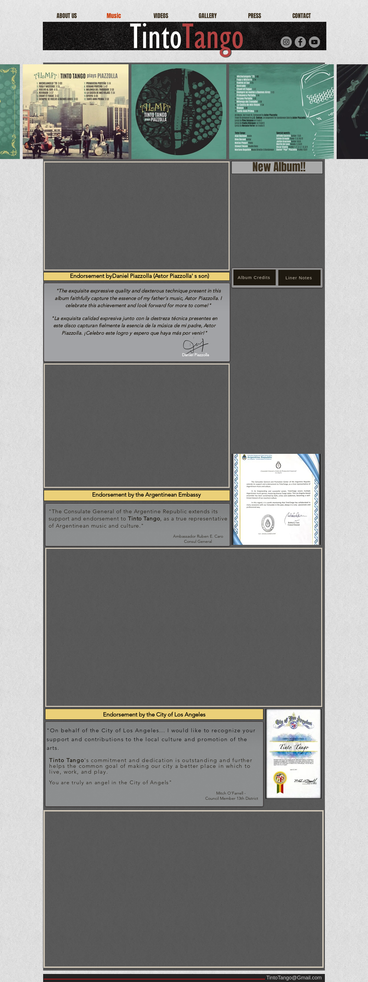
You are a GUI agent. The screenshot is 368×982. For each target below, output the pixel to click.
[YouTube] (314, 42)
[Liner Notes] (299, 278)
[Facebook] (300, 42)
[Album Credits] (254, 277)
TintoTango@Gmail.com (294, 978)
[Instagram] (286, 42)
